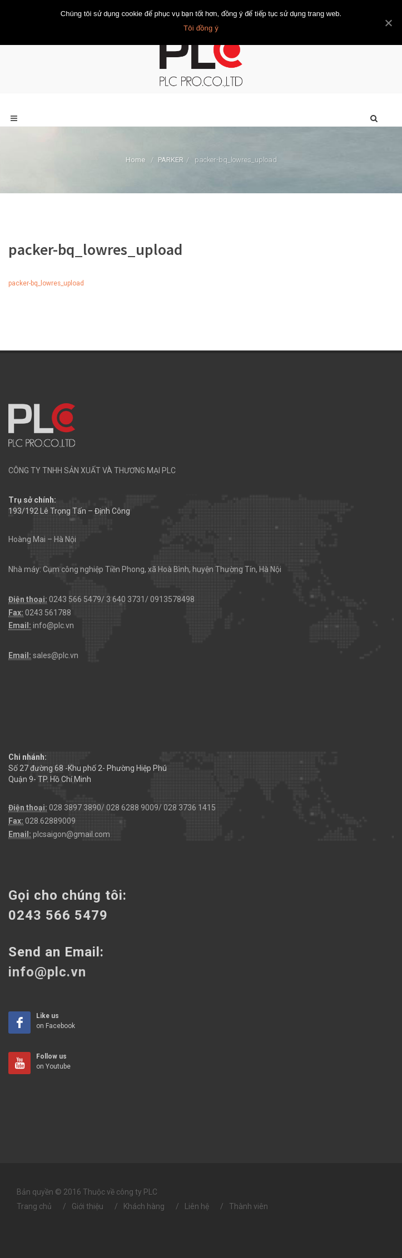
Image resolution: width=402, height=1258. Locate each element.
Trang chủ (34, 1206)
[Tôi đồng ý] (388, 22)
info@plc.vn (53, 625)
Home (135, 160)
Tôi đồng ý (201, 28)
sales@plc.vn (55, 655)
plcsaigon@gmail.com (71, 834)
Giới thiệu (87, 1206)
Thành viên (248, 1206)
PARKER (170, 160)
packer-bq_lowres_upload (46, 283)
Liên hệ (197, 1206)
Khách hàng (144, 1206)
